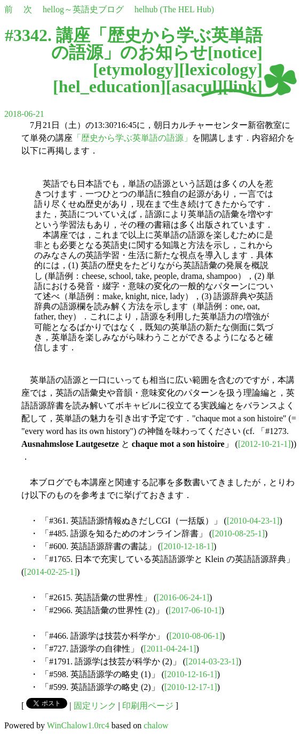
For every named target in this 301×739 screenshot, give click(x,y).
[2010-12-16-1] (190, 674)
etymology (136, 69)
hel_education (109, 86)
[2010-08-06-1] (195, 635)
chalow (156, 725)
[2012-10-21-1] (264, 443)
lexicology (221, 69)
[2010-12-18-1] (187, 546)
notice (235, 52)
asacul (194, 86)
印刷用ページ (147, 705)
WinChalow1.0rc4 (78, 725)
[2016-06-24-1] (182, 597)
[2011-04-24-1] (170, 648)
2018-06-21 (24, 113)
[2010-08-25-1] (238, 533)
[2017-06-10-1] (195, 610)
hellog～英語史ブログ (83, 9)
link (242, 86)
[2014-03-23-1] (212, 661)
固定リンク (95, 705)
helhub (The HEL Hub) (174, 9)
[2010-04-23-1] (253, 520)
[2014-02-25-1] (50, 571)
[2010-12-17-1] (190, 687)
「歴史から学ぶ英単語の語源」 (132, 137)
